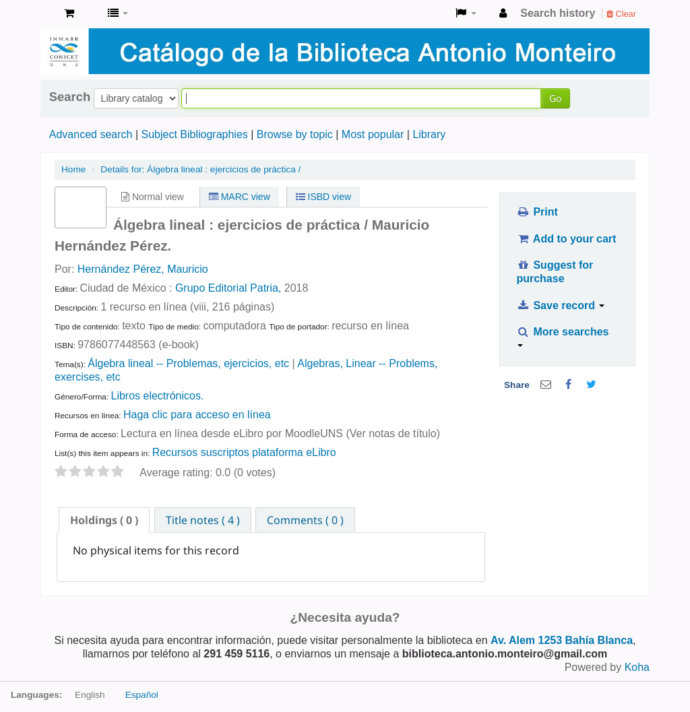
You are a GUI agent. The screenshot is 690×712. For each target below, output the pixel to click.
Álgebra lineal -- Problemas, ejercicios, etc (188, 363)
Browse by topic (295, 134)
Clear (621, 14)
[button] (69, 13)
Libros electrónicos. (157, 395)
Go (555, 98)
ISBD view (323, 196)
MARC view (239, 196)
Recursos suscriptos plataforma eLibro (244, 452)
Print (536, 212)
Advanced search (91, 134)
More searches (562, 336)
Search (69, 97)
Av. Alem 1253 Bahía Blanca (562, 640)
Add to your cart (566, 239)
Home (73, 169)
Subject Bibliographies (194, 134)
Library (428, 134)
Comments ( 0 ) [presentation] (305, 520)
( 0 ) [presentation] (104, 520)
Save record (560, 305)
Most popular (373, 134)
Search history (557, 13)
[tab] (104, 520)
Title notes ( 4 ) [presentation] (203, 520)
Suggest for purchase (554, 271)
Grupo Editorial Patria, (228, 288)
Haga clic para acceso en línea (197, 414)
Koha (637, 667)
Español (141, 695)
